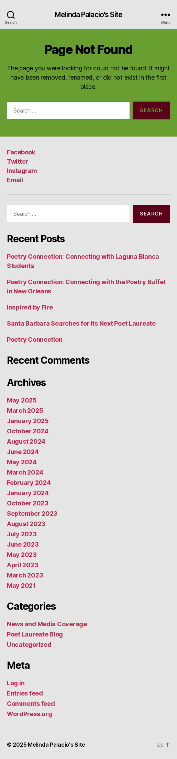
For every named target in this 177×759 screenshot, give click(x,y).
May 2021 (21, 585)
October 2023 (27, 503)
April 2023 (22, 565)
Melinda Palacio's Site (88, 14)
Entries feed (25, 693)
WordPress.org (29, 713)
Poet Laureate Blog (35, 634)
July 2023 (22, 534)
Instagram (22, 170)
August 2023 (26, 523)
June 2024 (23, 451)
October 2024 (27, 431)
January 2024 (28, 493)
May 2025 (22, 400)
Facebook (21, 152)
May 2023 (22, 554)
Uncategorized (29, 644)
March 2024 (25, 472)
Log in (15, 683)
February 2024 (29, 482)
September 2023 (32, 513)
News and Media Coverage (47, 624)
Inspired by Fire (30, 307)
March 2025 (25, 410)
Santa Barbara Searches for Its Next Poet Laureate (81, 323)
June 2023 (23, 544)
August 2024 (26, 441)
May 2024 (22, 462)
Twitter (17, 161)
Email (15, 180)
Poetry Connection (34, 339)
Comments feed (31, 703)
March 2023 (25, 575)
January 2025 (28, 420)
